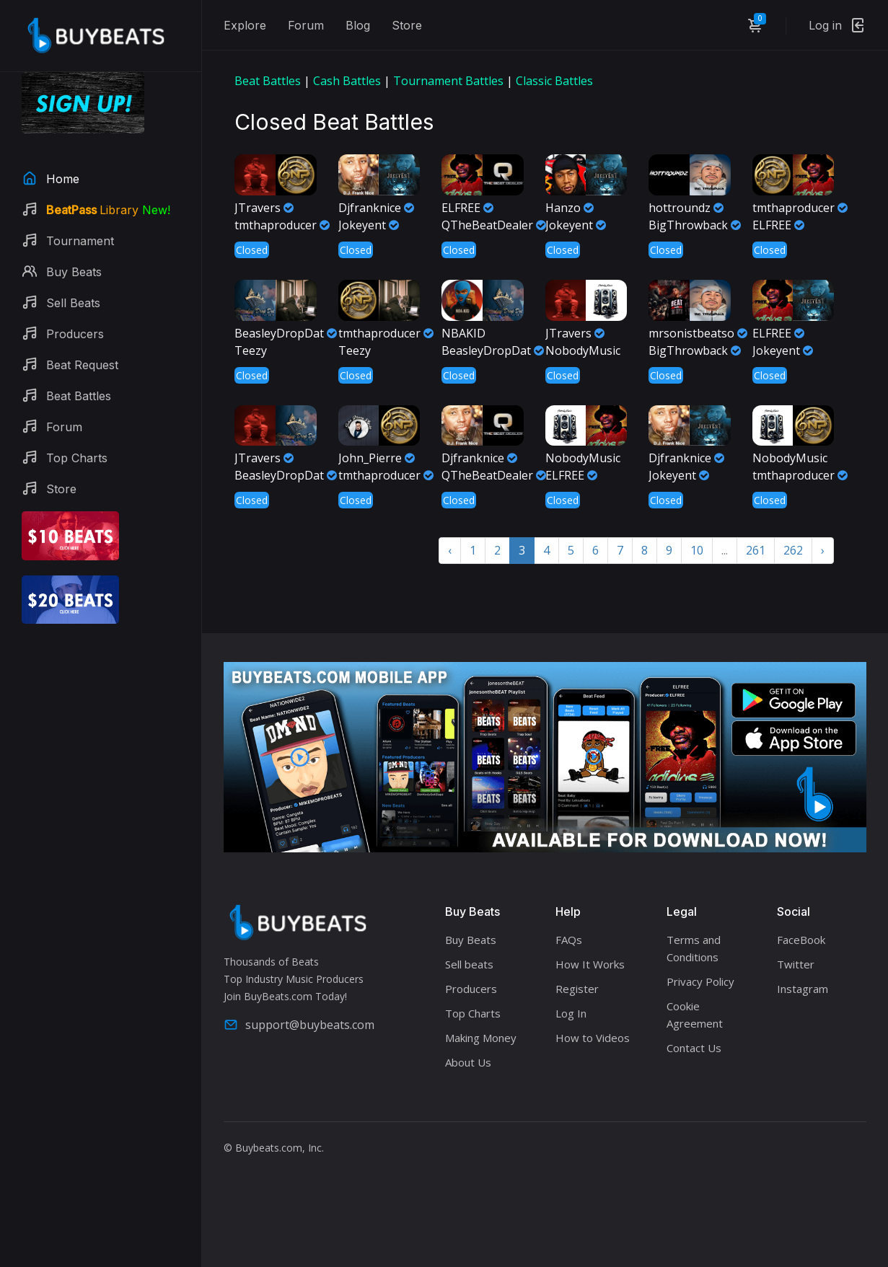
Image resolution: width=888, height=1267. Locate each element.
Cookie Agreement (695, 1014)
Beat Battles (267, 81)
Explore (245, 25)
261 (755, 550)
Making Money (480, 1037)
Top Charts (473, 1013)
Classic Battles (554, 81)
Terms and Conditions (694, 948)
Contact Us (694, 1048)
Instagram (802, 988)
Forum (306, 25)
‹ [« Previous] (450, 550)
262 (793, 550)
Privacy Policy (700, 981)
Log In (570, 1013)
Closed (252, 250)
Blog (358, 25)
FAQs (568, 939)
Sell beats (469, 964)
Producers (471, 988)
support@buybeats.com (299, 1025)
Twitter (795, 964)
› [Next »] (823, 550)
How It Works (590, 964)
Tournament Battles (448, 81)
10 (696, 550)
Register (577, 988)
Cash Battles (347, 81)
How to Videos (592, 1037)
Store (407, 25)
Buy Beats (470, 939)
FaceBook (801, 939)
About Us (468, 1062)
